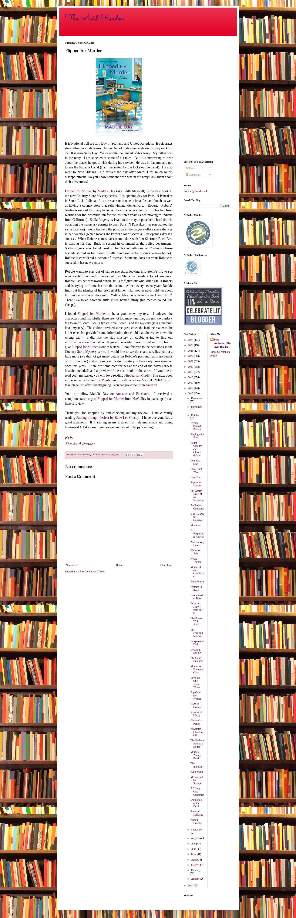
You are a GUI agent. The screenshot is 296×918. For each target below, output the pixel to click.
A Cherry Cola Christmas (197, 791)
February (196, 870)
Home (119, 565)
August (195, 838)
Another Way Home (197, 544)
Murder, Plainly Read (195, 755)
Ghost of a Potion (195, 722)
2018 (191, 377)
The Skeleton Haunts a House (197, 743)
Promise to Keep (196, 588)
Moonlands (196, 525)
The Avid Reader (94, 18)
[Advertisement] (207, 98)
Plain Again (196, 771)
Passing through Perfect (196, 426)
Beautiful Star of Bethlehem (196, 608)
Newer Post (72, 565)
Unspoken (195, 477)
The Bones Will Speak (196, 621)
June (194, 848)
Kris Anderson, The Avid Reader (222, 343)
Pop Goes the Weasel (195, 695)
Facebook (142, 394)
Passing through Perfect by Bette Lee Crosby (107, 417)
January (195, 878)
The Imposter (196, 765)
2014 (191, 885)
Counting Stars (195, 462)
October (195, 415)
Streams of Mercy (196, 714)
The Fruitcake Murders (196, 633)
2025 (191, 340)
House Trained (195, 560)
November (196, 406)
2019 (191, 372)
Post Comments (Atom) (92, 571)
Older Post (166, 565)
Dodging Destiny (196, 651)
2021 (191, 361)
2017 (191, 382)
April (194, 859)
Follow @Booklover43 (196, 191)
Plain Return (197, 581)
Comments (193, 174)
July (193, 843)
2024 (191, 345)
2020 (191, 366)
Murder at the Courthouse (197, 572)
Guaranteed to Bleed (196, 597)
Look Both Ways (196, 471)
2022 (191, 356)
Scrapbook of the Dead (196, 803)
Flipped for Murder (78, 191)
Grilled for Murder (99, 380)
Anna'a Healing (196, 821)
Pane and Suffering (196, 813)
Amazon (151, 385)
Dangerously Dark (197, 643)
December (196, 398)
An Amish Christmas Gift (197, 732)
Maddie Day (106, 191)
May (194, 854)
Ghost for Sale (195, 552)
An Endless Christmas (197, 507)
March (195, 865)
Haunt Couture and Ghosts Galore (196, 449)
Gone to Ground (195, 705)
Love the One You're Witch (195, 682)
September (196, 829)
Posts (190, 168)
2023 (191, 350)
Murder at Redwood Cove (197, 669)
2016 (191, 388)
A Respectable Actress (197, 533)
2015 (191, 393)
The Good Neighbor (196, 660)
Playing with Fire (197, 436)
